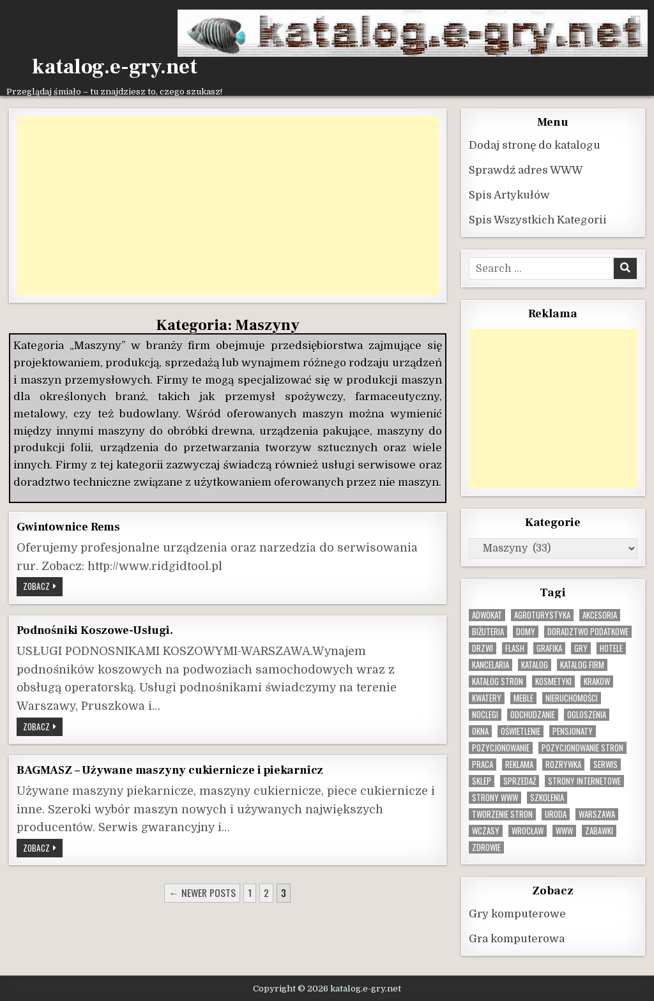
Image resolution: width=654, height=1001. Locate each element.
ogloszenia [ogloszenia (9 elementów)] (586, 714)
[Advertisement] (227, 205)
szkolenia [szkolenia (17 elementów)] (547, 797)
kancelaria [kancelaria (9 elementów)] (490, 664)
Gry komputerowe (517, 913)
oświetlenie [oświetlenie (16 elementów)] (520, 731)
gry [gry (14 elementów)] (581, 648)
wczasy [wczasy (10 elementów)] (485, 830)
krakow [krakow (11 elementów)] (597, 681)
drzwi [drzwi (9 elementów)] (482, 648)
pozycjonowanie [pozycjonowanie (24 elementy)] (500, 747)
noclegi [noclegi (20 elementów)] (485, 714)
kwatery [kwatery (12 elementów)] (486, 697)
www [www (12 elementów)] (564, 830)
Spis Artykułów (509, 194)
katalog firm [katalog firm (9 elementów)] (582, 664)
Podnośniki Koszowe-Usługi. (95, 629)
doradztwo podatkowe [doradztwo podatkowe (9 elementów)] (587, 631)
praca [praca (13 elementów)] (482, 764)
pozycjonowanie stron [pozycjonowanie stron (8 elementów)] (582, 747)
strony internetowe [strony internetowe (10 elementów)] (584, 780)
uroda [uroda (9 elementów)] (556, 814)
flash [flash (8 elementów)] (514, 648)
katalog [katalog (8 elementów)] (534, 664)
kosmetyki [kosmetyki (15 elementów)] (553, 681)
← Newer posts (202, 891)
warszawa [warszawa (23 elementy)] (597, 814)
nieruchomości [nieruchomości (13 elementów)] (571, 697)
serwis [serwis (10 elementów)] (605, 764)
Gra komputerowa (517, 938)
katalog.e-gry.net (114, 67)
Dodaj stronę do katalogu (534, 145)
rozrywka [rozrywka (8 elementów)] (563, 764)
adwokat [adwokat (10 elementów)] (487, 614)
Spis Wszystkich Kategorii (538, 219)
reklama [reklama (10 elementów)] (519, 764)
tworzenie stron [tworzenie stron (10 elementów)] (502, 814)
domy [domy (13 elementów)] (525, 631)
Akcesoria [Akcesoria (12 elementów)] (599, 614)
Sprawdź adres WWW (525, 169)
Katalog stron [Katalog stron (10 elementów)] (497, 681)
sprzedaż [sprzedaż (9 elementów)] (519, 780)
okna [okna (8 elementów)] (480, 731)
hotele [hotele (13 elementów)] (611, 648)
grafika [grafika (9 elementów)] (549, 648)
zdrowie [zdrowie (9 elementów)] (486, 847)
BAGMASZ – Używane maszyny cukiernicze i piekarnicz (170, 769)
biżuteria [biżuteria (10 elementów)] (488, 631)
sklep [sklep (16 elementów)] (481, 780)
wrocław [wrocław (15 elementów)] (528, 830)
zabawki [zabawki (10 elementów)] (599, 830)
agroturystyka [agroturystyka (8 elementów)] (542, 614)
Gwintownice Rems (68, 526)
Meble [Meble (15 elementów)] (523, 697)
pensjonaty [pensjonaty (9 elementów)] (572, 731)
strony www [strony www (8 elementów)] (495, 797)
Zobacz (43, 586)
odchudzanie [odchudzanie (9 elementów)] (532, 714)
